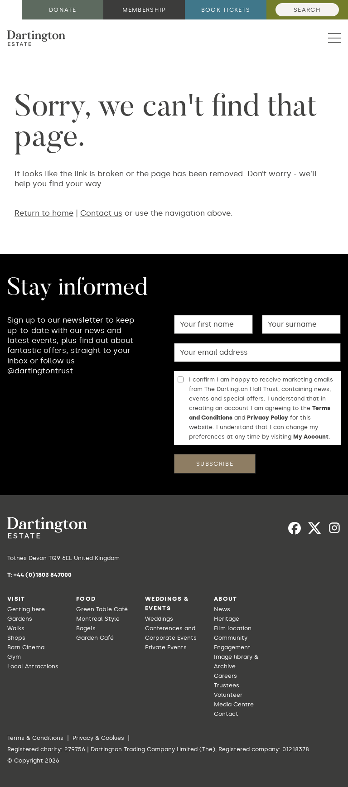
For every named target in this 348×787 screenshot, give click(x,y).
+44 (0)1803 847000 (43, 574)
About (225, 598)
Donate (62, 9)
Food (86, 598)
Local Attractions (32, 666)
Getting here (26, 609)
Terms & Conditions (35, 737)
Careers (225, 675)
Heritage (226, 618)
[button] (334, 38)
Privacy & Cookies (98, 737)
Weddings (159, 618)
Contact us (101, 212)
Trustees (226, 685)
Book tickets (226, 9)
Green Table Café (102, 609)
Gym (14, 656)
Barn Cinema (25, 647)
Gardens (19, 618)
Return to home (43, 212)
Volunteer (228, 694)
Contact (226, 713)
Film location (232, 628)
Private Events (166, 647)
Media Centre (234, 704)
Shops (16, 637)
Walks (15, 628)
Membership (144, 9)
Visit (16, 598)
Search (307, 9)
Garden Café (95, 637)
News (222, 609)
